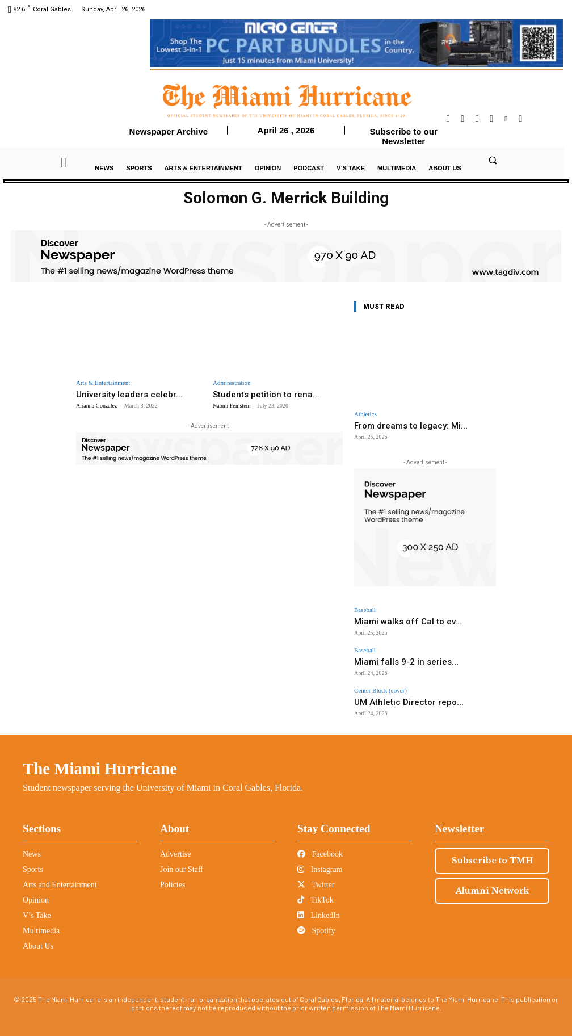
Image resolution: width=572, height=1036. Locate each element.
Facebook (320, 845)
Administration (232, 383)
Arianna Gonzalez (96, 404)
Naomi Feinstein (231, 404)
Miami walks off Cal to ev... (392, 619)
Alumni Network (492, 881)
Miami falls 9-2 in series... (391, 656)
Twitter (315, 875)
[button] (492, 160)
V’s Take (37, 906)
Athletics (365, 414)
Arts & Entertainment (103, 383)
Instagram (319, 860)
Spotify (316, 921)
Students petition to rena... (257, 393)
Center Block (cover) (380, 684)
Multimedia (41, 921)
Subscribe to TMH (492, 851)
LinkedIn (318, 906)
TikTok (315, 891)
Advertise (175, 845)
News (32, 845)
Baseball (365, 609)
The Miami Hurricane (100, 759)
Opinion (36, 891)
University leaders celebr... (121, 393)
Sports (33, 860)
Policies (172, 875)
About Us (38, 937)
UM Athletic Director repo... (393, 694)
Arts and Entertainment (60, 875)
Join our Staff (181, 860)
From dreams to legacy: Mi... (402, 425)
